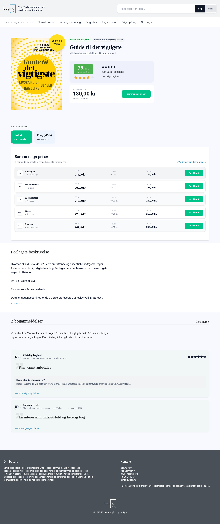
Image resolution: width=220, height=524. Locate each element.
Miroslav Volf (79, 53)
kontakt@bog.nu (128, 480)
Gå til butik (194, 173)
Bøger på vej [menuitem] (128, 22)
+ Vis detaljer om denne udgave (191, 162)
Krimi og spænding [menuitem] (70, 22)
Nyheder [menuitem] (18, 22)
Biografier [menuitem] (91, 22)
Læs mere (202, 321)
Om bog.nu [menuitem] (147, 22)
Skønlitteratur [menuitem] (46, 22)
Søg (200, 9)
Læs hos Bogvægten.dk (26, 428)
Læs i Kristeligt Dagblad (26, 393)
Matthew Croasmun (99, 53)
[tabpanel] (110, 194)
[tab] (21, 137)
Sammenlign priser (136, 94)
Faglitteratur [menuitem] (109, 22)
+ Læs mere (16, 303)
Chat (210, 9)
